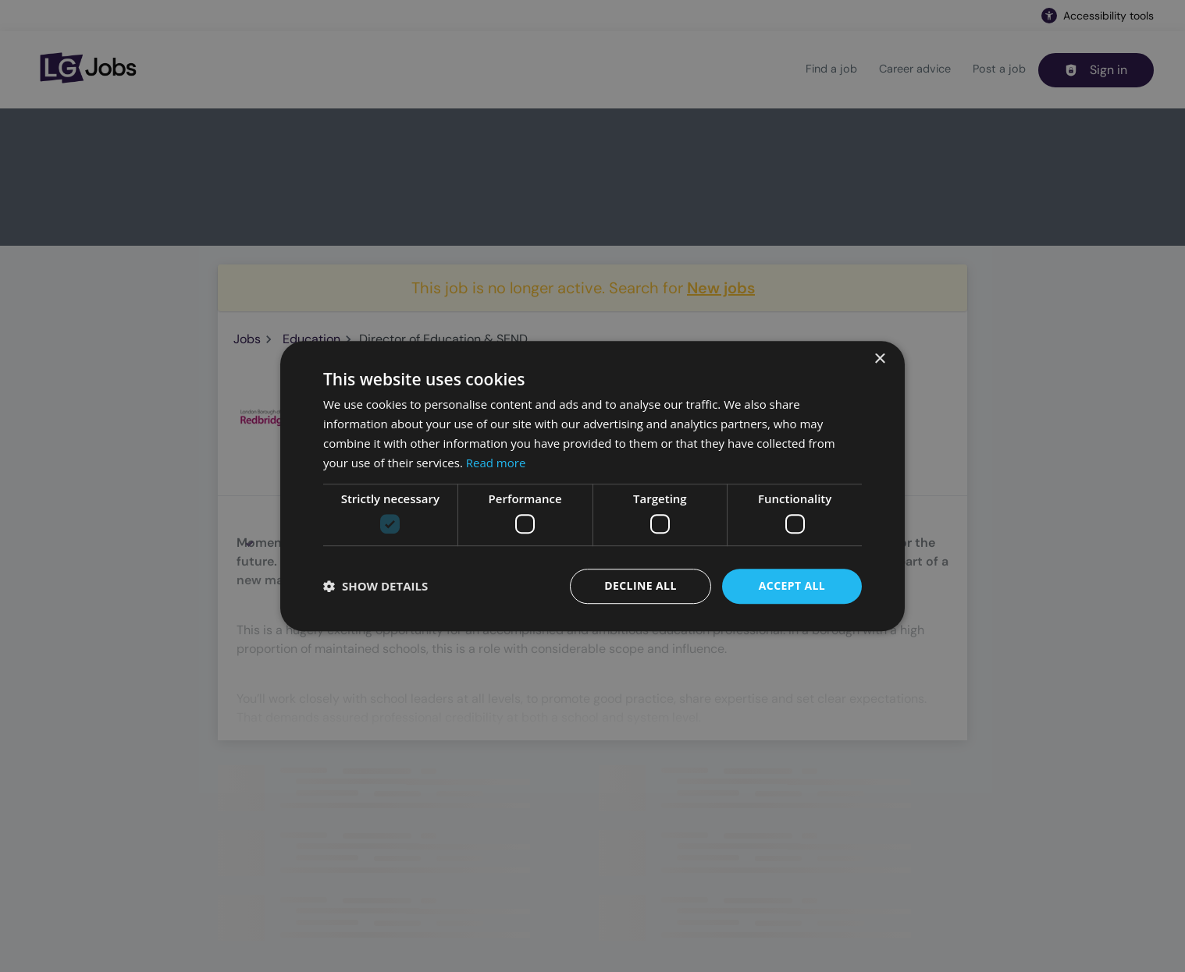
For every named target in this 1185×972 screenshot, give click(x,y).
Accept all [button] (792, 585)
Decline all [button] (640, 585)
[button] (375, 586)
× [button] (879, 359)
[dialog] (592, 486)
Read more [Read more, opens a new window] (496, 462)
